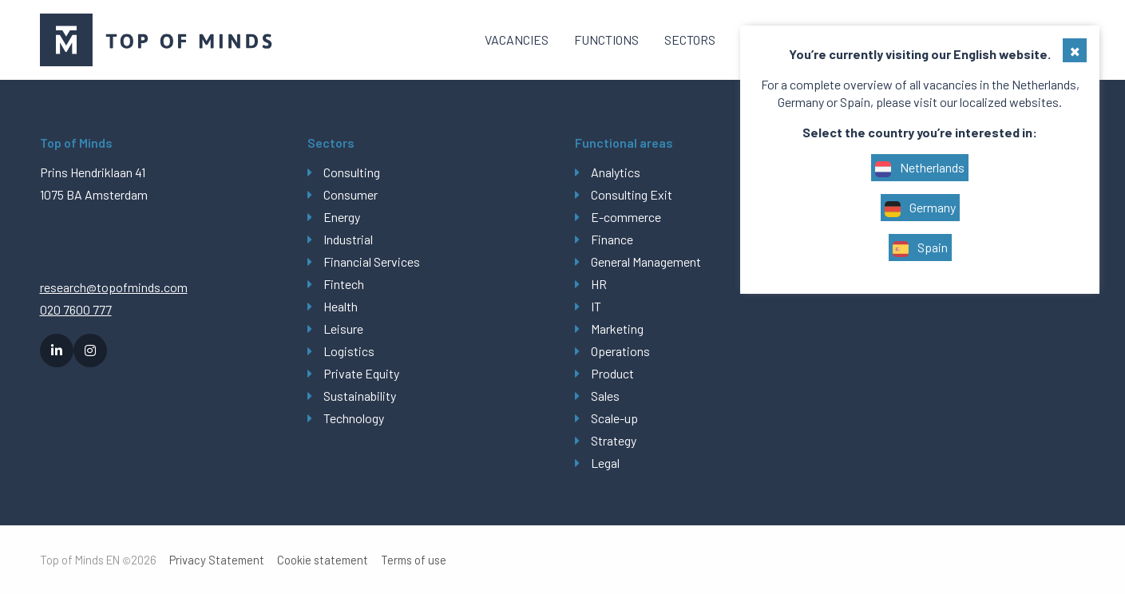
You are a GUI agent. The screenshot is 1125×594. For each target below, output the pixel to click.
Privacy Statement (216, 560)
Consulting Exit (631, 194)
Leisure (343, 328)
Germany (920, 208)
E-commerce (626, 216)
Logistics (348, 350)
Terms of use (413, 560)
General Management (646, 261)
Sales (605, 395)
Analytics (615, 172)
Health (340, 306)
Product (612, 373)
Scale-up (614, 418)
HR (599, 283)
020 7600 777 (76, 309)
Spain (920, 248)
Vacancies (517, 39)
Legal (605, 462)
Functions (606, 39)
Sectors (689, 39)
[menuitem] (516, 40)
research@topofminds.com (114, 287)
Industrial (348, 239)
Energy (341, 216)
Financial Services (371, 261)
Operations (620, 350)
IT (596, 306)
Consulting (351, 172)
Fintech (343, 283)
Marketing (617, 328)
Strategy (613, 440)
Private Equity (361, 373)
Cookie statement (322, 560)
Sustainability (359, 395)
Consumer (350, 194)
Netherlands (920, 168)
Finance (612, 239)
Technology (353, 418)
